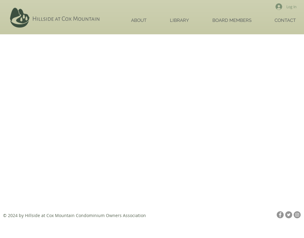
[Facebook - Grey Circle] (280, 214)
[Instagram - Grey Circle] (297, 214)
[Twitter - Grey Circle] (288, 214)
